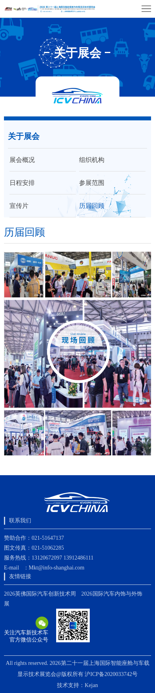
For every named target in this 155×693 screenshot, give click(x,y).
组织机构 (91, 159)
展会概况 (22, 159)
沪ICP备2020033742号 (111, 674)
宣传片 (18, 205)
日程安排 (22, 182)
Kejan (91, 685)
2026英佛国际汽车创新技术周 (40, 594)
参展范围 (91, 182)
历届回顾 (91, 205)
